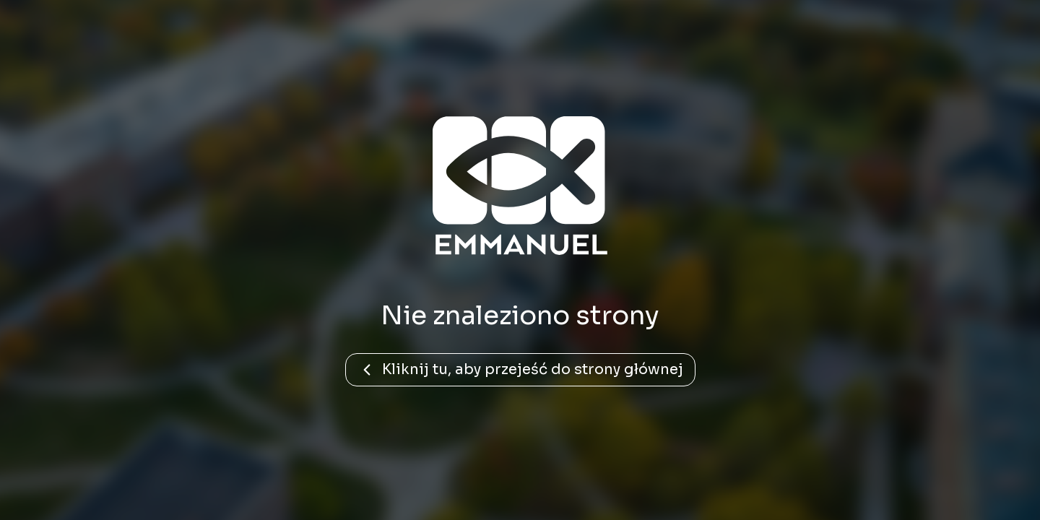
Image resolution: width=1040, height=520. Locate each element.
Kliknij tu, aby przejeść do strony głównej (520, 369)
